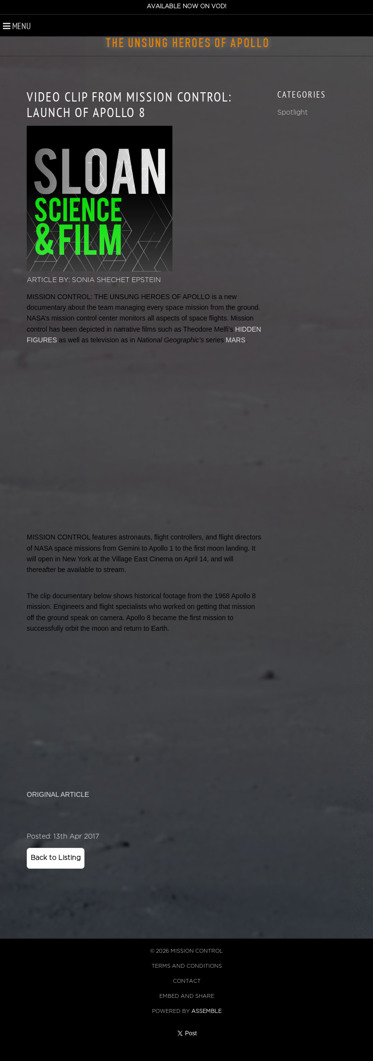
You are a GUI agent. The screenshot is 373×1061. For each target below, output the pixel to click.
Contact (187, 981)
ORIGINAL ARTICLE (58, 794)
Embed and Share (186, 996)
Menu (17, 26)
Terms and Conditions (187, 966)
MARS (235, 340)
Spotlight (292, 112)
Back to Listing (56, 858)
